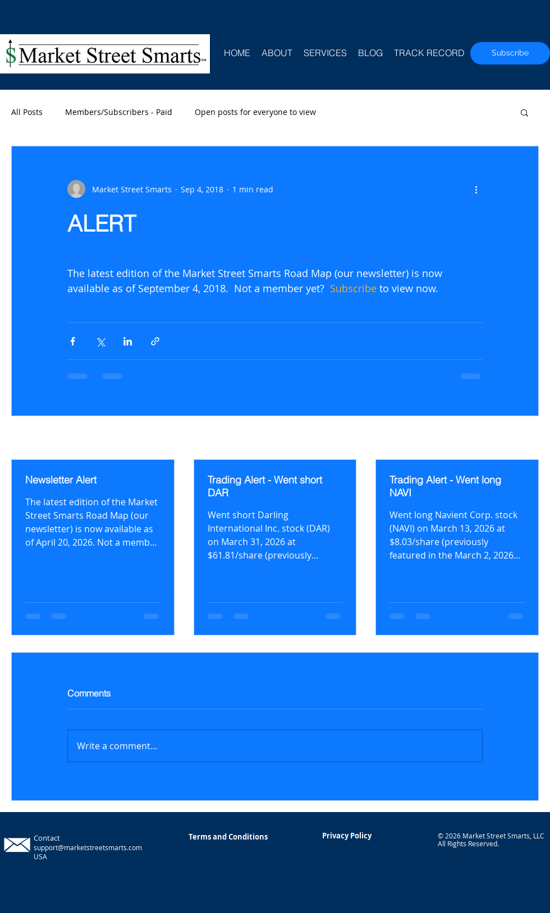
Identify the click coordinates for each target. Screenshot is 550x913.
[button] (524, 112)
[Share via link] (155, 341)
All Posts (27, 112)
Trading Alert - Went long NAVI (445, 486)
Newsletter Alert (61, 479)
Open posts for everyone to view (255, 112)
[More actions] (476, 189)
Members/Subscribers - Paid (118, 112)
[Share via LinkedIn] (127, 341)
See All (526, 439)
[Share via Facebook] (72, 341)
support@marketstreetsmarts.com (88, 847)
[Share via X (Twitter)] (100, 341)
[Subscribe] (510, 53)
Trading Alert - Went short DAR (265, 486)
